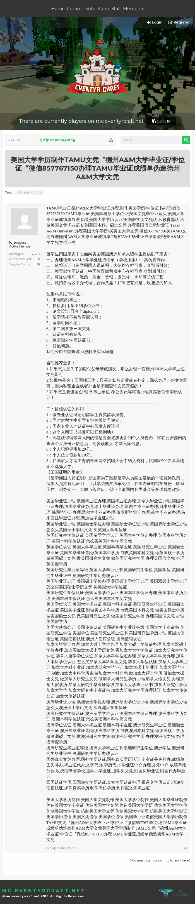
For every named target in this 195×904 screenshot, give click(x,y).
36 (38, 264)
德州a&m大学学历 (29, 192)
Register (179, 22)
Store (103, 8)
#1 (186, 848)
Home (58, 8)
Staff (116, 8)
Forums (75, 8)
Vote (90, 8)
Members (133, 8)
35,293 (35, 254)
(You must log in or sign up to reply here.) (160, 860)
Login (155, 22)
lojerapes (17, 242)
